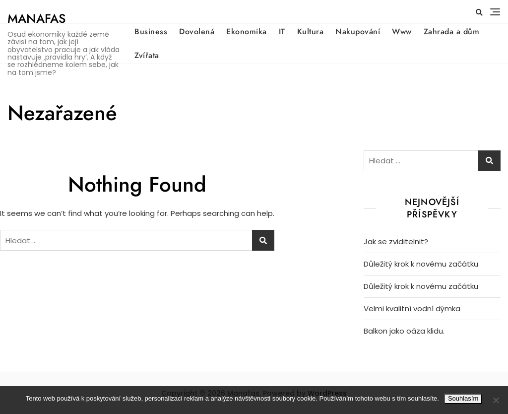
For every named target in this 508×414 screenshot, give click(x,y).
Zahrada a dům (452, 31)
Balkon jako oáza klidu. (404, 331)
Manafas (36, 18)
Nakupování (357, 31)
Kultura (310, 31)
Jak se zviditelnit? (396, 241)
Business (150, 31)
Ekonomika (246, 31)
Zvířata (146, 55)
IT (282, 31)
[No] (496, 400)
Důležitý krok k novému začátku (421, 264)
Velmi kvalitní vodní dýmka (412, 308)
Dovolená (196, 31)
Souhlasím (463, 398)
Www (402, 31)
